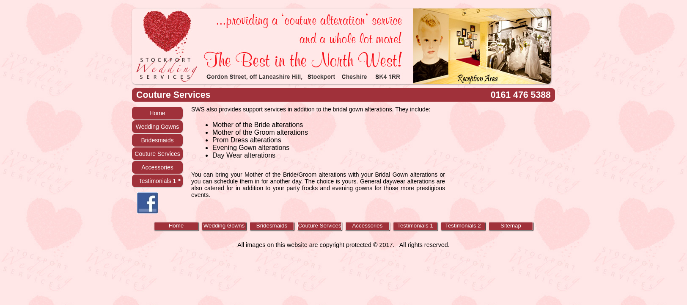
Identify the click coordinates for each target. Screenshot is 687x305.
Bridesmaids (157, 140)
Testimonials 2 (463, 225)
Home (157, 113)
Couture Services (157, 153)
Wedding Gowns (157, 126)
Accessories (157, 167)
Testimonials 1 (157, 180)
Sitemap (510, 225)
